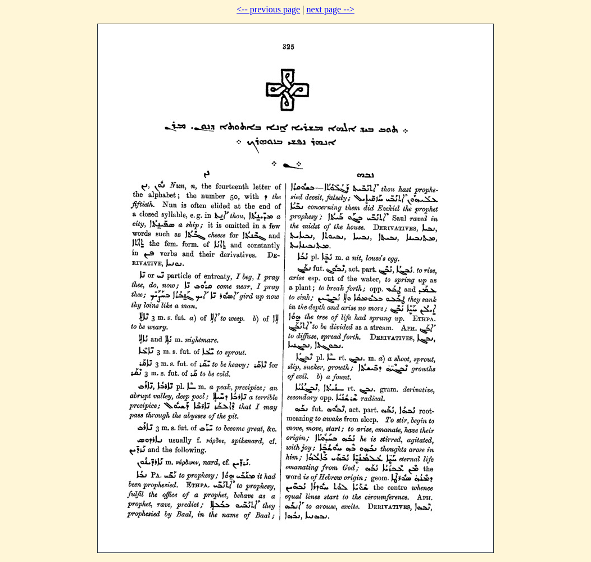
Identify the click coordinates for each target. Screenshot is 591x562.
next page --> (330, 9)
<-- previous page (268, 9)
